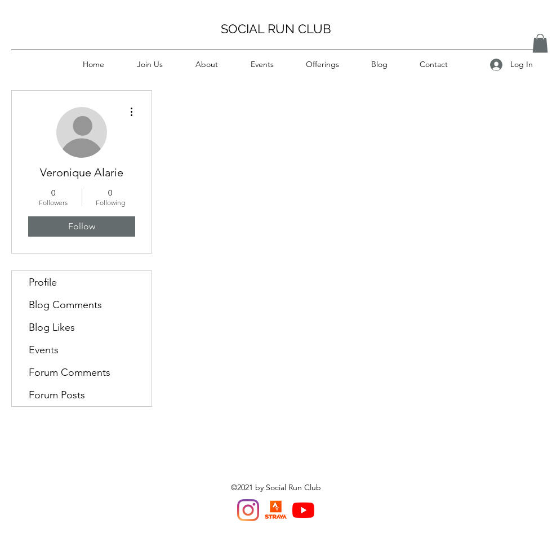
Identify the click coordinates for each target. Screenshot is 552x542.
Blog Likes (52, 327)
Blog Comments (65, 305)
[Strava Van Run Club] (276, 510)
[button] (540, 43)
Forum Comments (69, 372)
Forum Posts (57, 395)
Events (44, 350)
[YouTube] (303, 510)
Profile (43, 282)
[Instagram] (248, 510)
